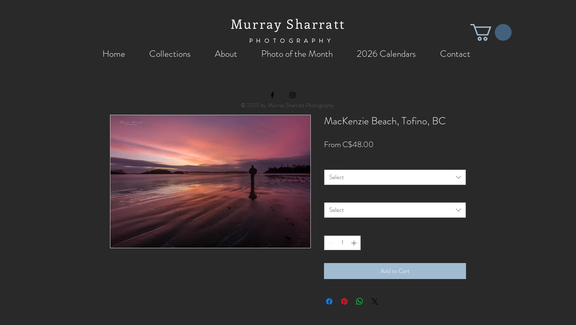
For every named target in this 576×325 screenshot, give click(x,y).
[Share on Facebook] (329, 301)
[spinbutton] (342, 243)
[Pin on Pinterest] (344, 301)
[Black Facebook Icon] (272, 95)
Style (332, 195)
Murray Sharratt (288, 23)
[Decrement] (330, 243)
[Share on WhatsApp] (359, 301)
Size (331, 162)
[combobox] (395, 177)
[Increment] (355, 243)
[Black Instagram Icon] (292, 95)
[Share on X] (375, 301)
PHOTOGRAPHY (291, 41)
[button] (491, 32)
